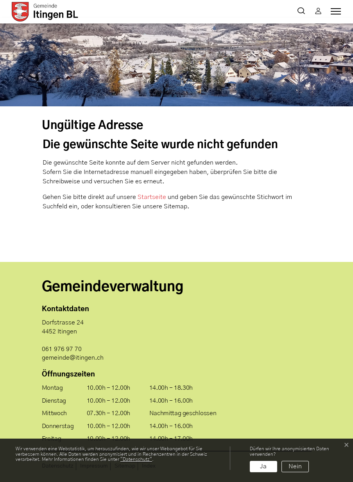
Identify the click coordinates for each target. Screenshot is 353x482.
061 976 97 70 (62, 349)
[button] (303, 11)
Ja (263, 466)
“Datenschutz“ (136, 459)
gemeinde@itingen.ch (73, 358)
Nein (295, 466)
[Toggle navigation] (334, 11)
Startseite (152, 197)
